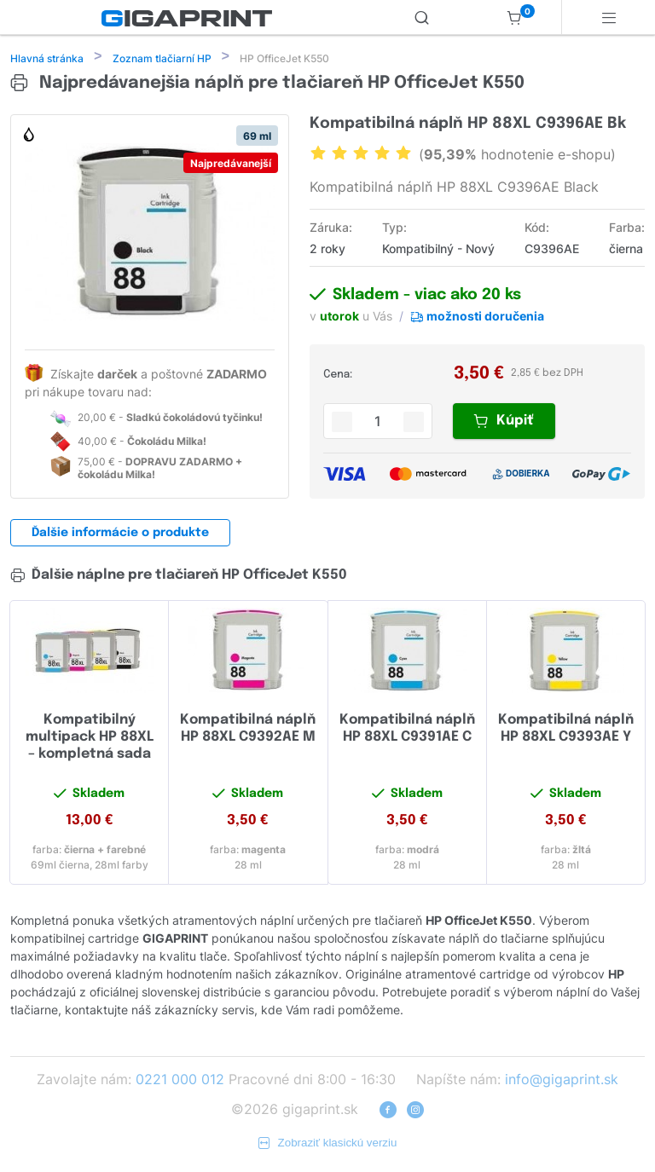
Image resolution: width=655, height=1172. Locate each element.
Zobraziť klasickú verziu (327, 1144)
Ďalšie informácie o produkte (120, 534)
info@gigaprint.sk (561, 1080)
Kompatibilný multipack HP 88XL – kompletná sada (90, 738)
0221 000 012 (180, 1080)
